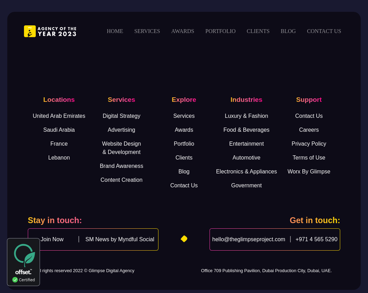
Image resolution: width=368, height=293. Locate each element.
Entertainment (246, 144)
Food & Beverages (246, 130)
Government (246, 185)
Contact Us (184, 185)
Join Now (52, 239)
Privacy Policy (309, 144)
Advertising (121, 130)
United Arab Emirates (59, 116)
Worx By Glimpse (308, 171)
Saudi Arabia (59, 130)
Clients (258, 31)
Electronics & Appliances (246, 171)
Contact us (324, 31)
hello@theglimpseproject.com (248, 239)
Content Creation (121, 180)
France (59, 144)
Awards (182, 31)
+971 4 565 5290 (317, 239)
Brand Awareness (121, 166)
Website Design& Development (121, 148)
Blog (288, 31)
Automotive (246, 158)
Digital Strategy (121, 116)
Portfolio (220, 31)
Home (115, 31)
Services (147, 31)
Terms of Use (309, 158)
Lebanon (59, 158)
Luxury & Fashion (246, 116)
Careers (309, 130)
